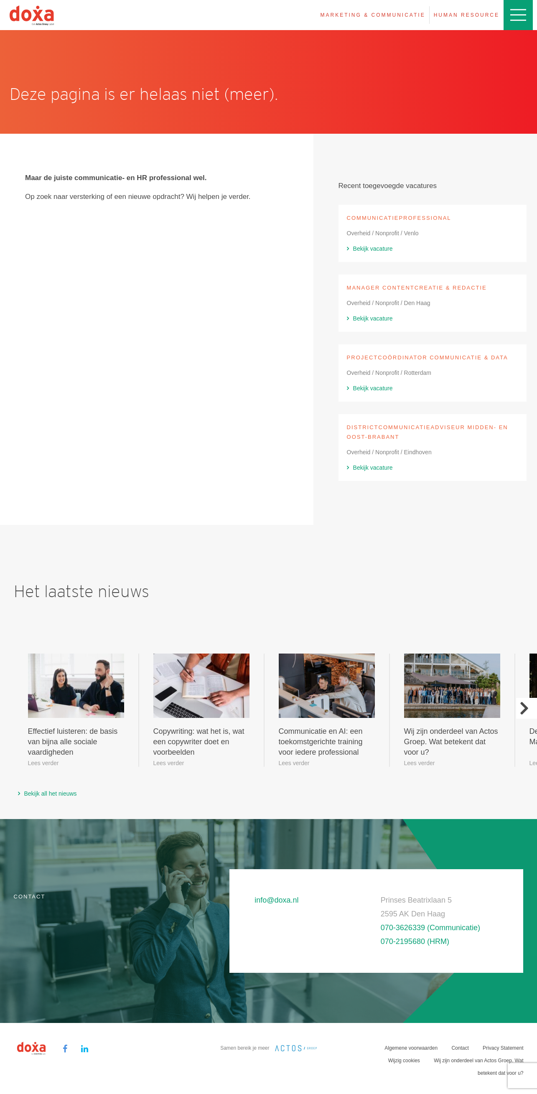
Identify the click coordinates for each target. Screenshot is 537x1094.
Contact (459, 1048)
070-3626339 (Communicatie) (430, 928)
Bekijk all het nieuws (50, 793)
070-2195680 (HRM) (415, 941)
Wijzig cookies (404, 1060)
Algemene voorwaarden (411, 1048)
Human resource (466, 15)
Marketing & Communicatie (373, 15)
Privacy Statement (503, 1048)
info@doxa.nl (276, 900)
